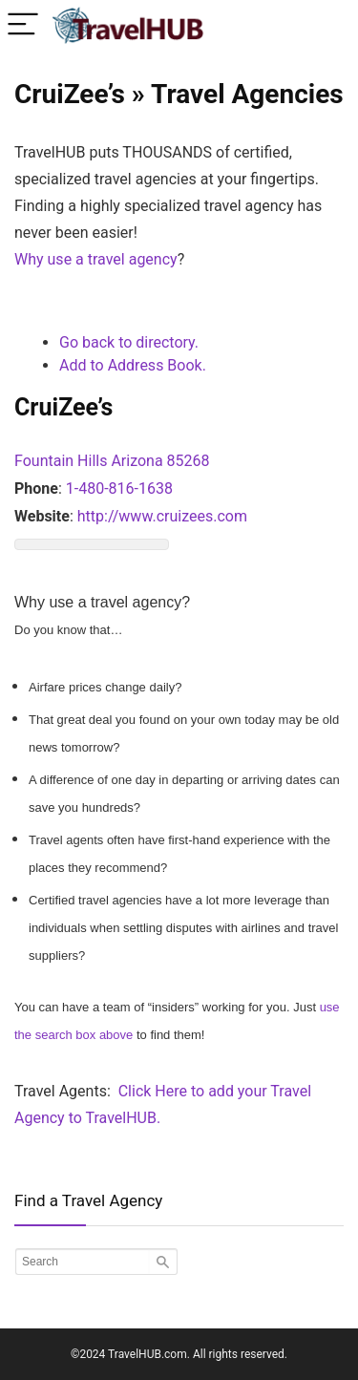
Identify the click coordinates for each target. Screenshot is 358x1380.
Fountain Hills (60, 461)
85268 (188, 461)
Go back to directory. (129, 342)
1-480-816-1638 (119, 488)
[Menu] (23, 25)
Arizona (136, 461)
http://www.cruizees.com (162, 516)
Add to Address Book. (132, 365)
